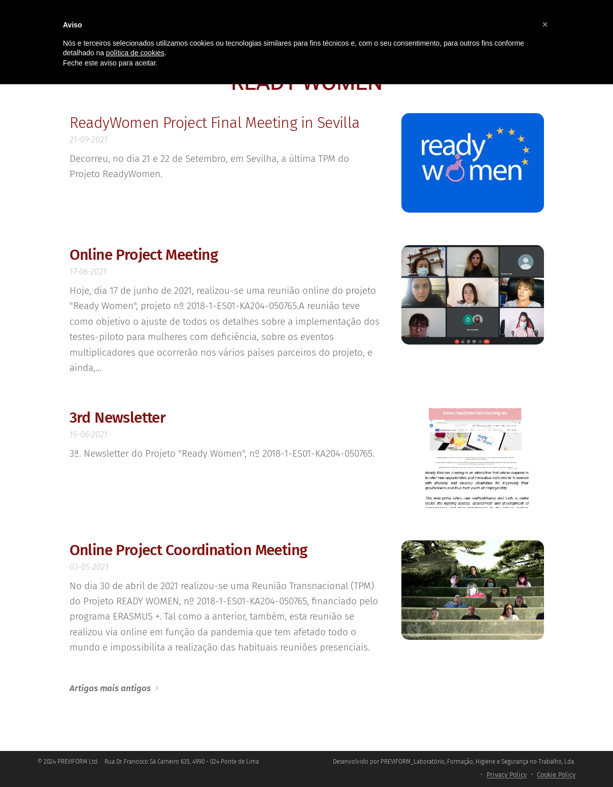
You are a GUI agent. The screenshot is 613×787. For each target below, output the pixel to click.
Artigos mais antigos (110, 688)
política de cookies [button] (135, 53)
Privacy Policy (507, 774)
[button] (545, 24)
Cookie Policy (556, 774)
